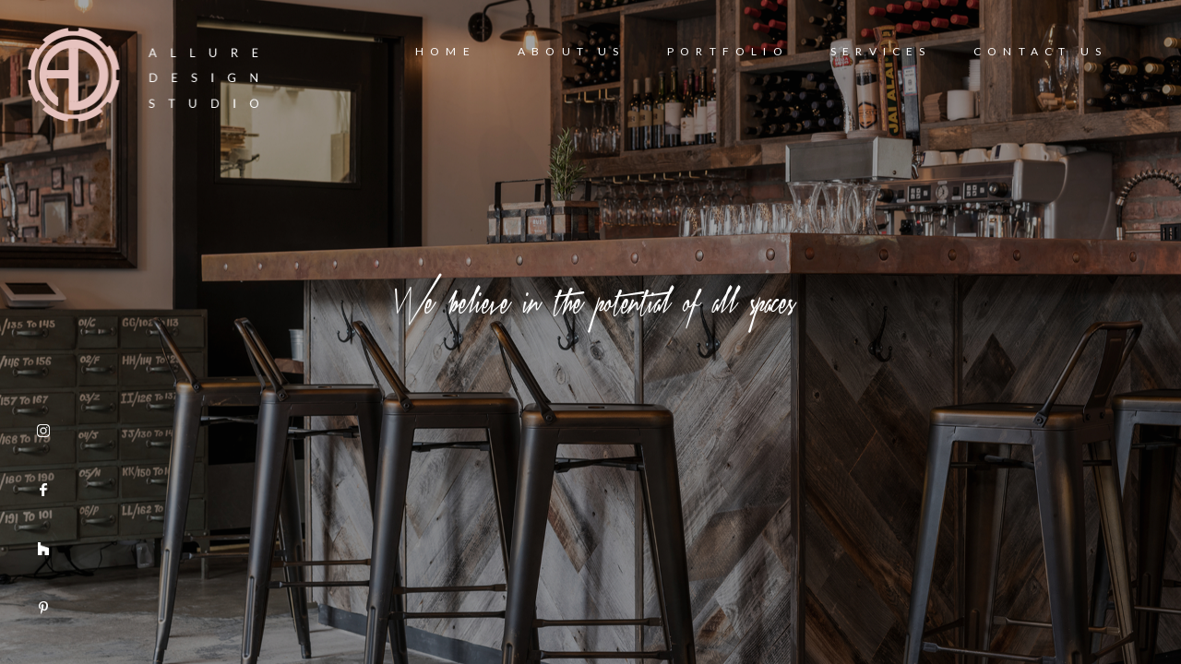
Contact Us (1040, 51)
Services (881, 51)
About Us (572, 51)
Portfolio (728, 51)
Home (445, 51)
